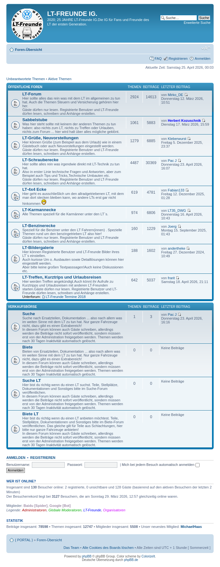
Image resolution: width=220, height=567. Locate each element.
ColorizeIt (148, 556)
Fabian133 (176, 190)
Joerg (172, 226)
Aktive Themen (59, 79)
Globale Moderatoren (64, 510)
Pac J (172, 160)
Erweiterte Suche (197, 22)
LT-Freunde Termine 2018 (66, 297)
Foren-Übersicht (28, 50)
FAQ (158, 58)
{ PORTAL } (24, 540)
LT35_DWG (177, 210)
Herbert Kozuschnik (184, 120)
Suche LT (31, 380)
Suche (28, 313)
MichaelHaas (191, 527)
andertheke (176, 248)
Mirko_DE (175, 95)
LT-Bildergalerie (38, 247)
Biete (27, 347)
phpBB (87, 556)
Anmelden (202, 58)
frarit (171, 278)
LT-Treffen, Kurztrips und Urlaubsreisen (61, 277)
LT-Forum (31, 94)
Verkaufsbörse (22, 306)
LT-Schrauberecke (40, 159)
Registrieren (178, 58)
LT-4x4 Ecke (34, 189)
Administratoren (34, 510)
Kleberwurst (177, 139)
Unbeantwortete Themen (25, 79)
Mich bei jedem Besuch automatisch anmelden (161, 465)
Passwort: (75, 465)
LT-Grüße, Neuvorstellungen (50, 137)
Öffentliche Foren (25, 87)
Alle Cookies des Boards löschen (108, 548)
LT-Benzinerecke (38, 225)
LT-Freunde (92, 510)
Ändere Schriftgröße (205, 48)
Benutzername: (18, 465)
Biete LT (30, 413)
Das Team (71, 548)
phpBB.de (131, 560)
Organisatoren (114, 510)
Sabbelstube (34, 119)
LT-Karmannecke (39, 209)
